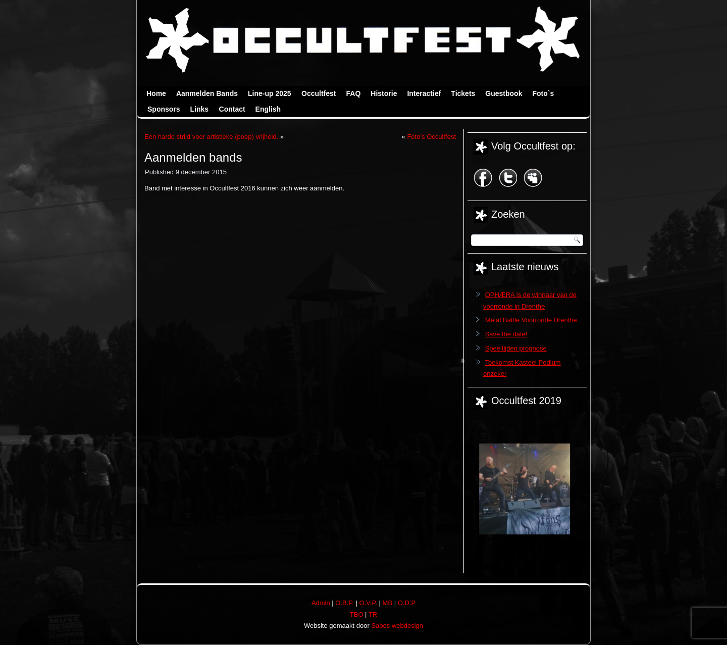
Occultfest (318, 93)
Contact (232, 109)
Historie (384, 93)
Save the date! (506, 334)
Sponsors (163, 109)
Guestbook (503, 93)
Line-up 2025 (269, 93)
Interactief (424, 93)
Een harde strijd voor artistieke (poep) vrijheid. (211, 136)
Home (156, 93)
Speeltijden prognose (516, 348)
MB (388, 603)
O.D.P (407, 603)
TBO (357, 614)
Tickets (463, 93)
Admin (320, 603)
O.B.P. (344, 603)
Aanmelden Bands (207, 93)
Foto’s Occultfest (431, 136)
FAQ (353, 93)
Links (199, 109)
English (268, 109)
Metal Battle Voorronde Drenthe (531, 320)
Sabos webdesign (397, 625)
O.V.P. (368, 603)
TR (373, 614)
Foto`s (543, 93)
